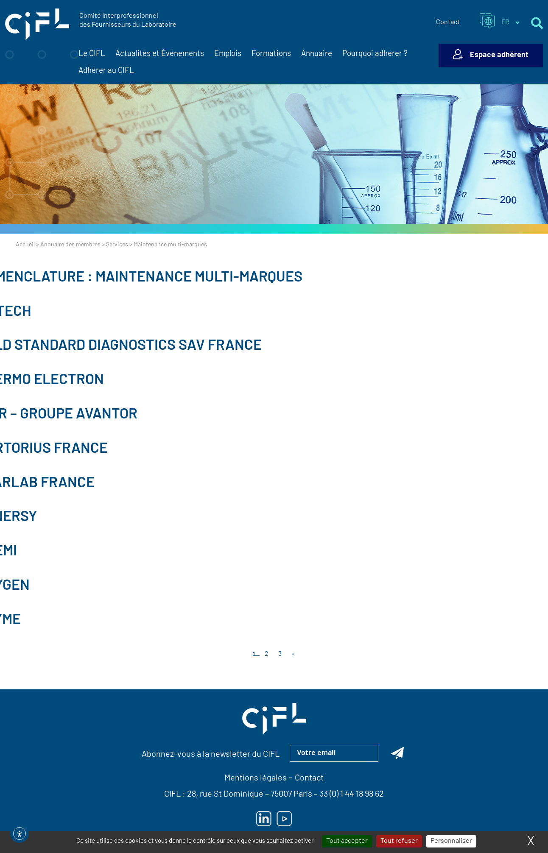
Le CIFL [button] (91, 54)
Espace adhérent (499, 55)
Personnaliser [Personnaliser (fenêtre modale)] (451, 841)
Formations (271, 54)
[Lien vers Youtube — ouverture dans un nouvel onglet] (284, 818)
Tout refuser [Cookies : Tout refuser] (399, 841)
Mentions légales (255, 778)
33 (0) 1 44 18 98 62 (351, 794)
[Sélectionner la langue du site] (510, 22)
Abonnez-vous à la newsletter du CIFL (211, 754)
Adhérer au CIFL (106, 71)
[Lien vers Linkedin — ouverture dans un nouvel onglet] (263, 818)
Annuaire (316, 54)
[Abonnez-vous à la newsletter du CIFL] (397, 753)
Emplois (227, 54)
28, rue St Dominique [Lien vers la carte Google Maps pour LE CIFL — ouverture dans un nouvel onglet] (225, 794)
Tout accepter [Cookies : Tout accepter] (347, 841)
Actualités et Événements (159, 54)
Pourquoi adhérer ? (375, 54)
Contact (448, 22)
